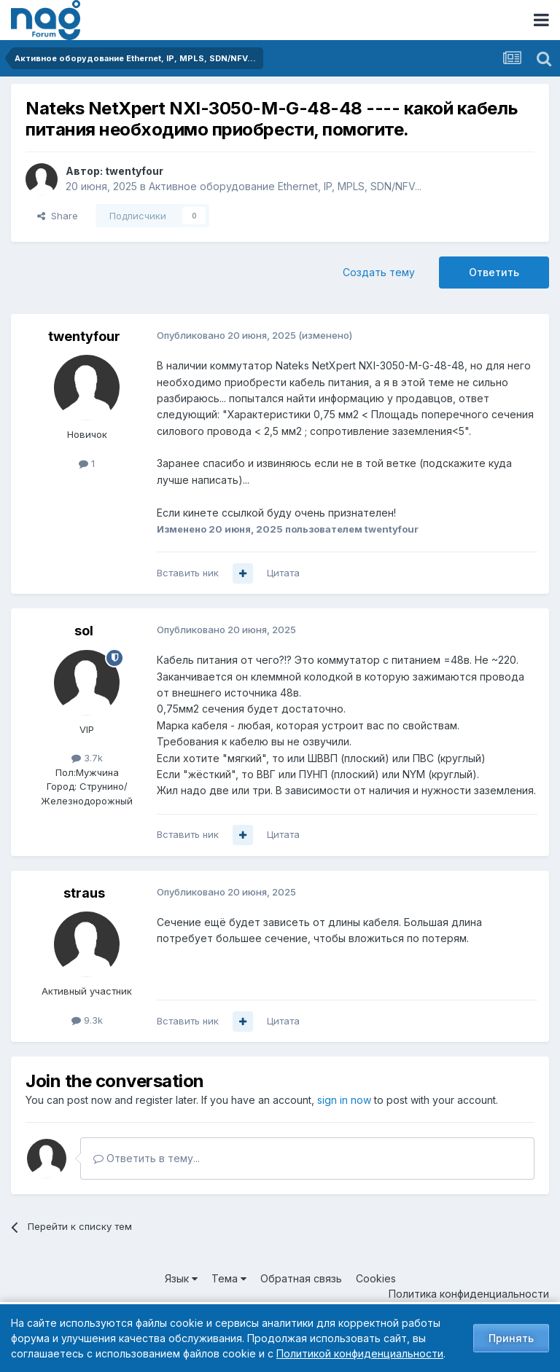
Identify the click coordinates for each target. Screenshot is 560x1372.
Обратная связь (301, 1278)
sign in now (344, 1100)
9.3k (87, 1020)
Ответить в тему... (146, 1158)
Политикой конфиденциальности (359, 1353)
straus (84, 893)
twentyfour (134, 171)
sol (83, 630)
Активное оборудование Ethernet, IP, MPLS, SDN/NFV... (285, 186)
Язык (181, 1278)
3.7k (87, 758)
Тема (228, 1278)
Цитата (283, 573)
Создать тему (379, 272)
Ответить (494, 272)
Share (57, 216)
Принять (511, 1338)
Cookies (376, 1278)
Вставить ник (188, 573)
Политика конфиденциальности (469, 1293)
